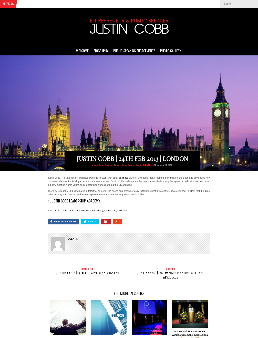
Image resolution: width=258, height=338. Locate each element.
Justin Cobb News (145, 151)
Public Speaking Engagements (134, 50)
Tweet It (90, 207)
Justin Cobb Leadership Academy (85, 197)
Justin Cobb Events (124, 151)
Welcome (82, 50)
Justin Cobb (60, 197)
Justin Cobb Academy (103, 151)
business (123, 164)
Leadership (110, 197)
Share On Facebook (63, 207)
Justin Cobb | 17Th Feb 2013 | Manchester (87, 259)
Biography (101, 50)
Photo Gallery (170, 50)
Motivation (122, 197)
